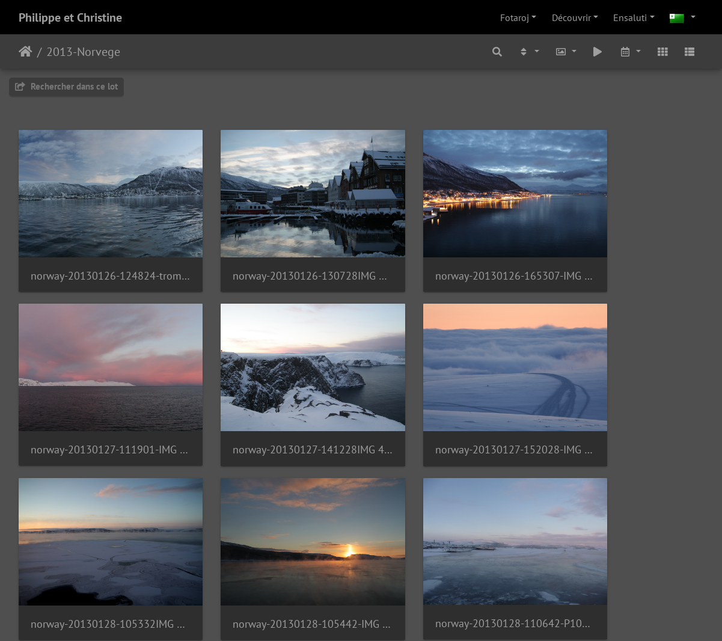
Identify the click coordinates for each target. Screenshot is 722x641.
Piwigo (393, 616)
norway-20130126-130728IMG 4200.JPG (273, 257)
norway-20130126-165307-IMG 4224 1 (449, 257)
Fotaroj (514, 17)
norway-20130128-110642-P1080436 (97, 568)
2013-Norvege (83, 52)
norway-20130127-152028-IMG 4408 (273, 412)
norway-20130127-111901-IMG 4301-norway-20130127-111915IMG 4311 (624, 257)
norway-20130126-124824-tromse (97, 257)
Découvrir (571, 17)
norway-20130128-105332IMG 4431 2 (449, 412)
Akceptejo (25, 52)
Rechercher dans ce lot (66, 86)
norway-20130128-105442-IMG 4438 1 (624, 412)
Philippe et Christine (70, 17)
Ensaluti (630, 17)
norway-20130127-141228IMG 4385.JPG (97, 412)
